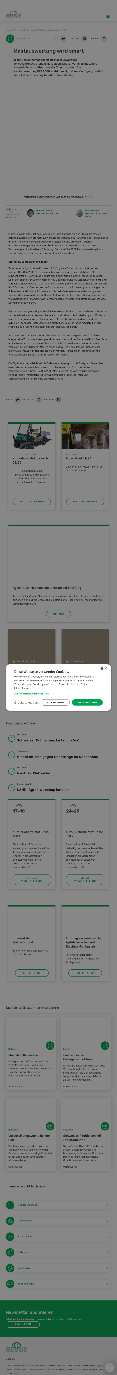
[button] (58, 690)
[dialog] (58, 687)
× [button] (106, 665)
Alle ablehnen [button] (53, 699)
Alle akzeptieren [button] (86, 699)
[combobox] (102, 665)
